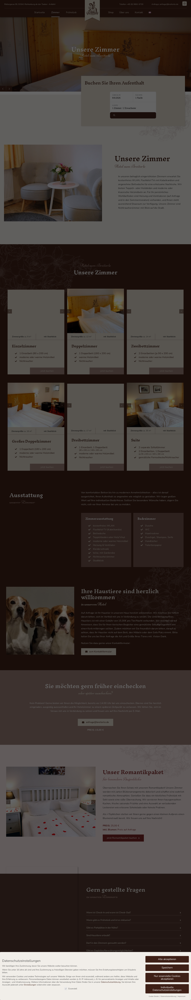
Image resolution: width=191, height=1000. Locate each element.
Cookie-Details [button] (154, 996)
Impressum (181, 996)
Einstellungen (30, 984)
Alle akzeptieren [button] (167, 959)
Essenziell (70, 988)
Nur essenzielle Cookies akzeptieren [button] (167, 977)
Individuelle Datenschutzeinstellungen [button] (167, 989)
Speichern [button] (167, 967)
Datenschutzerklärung (111, 982)
